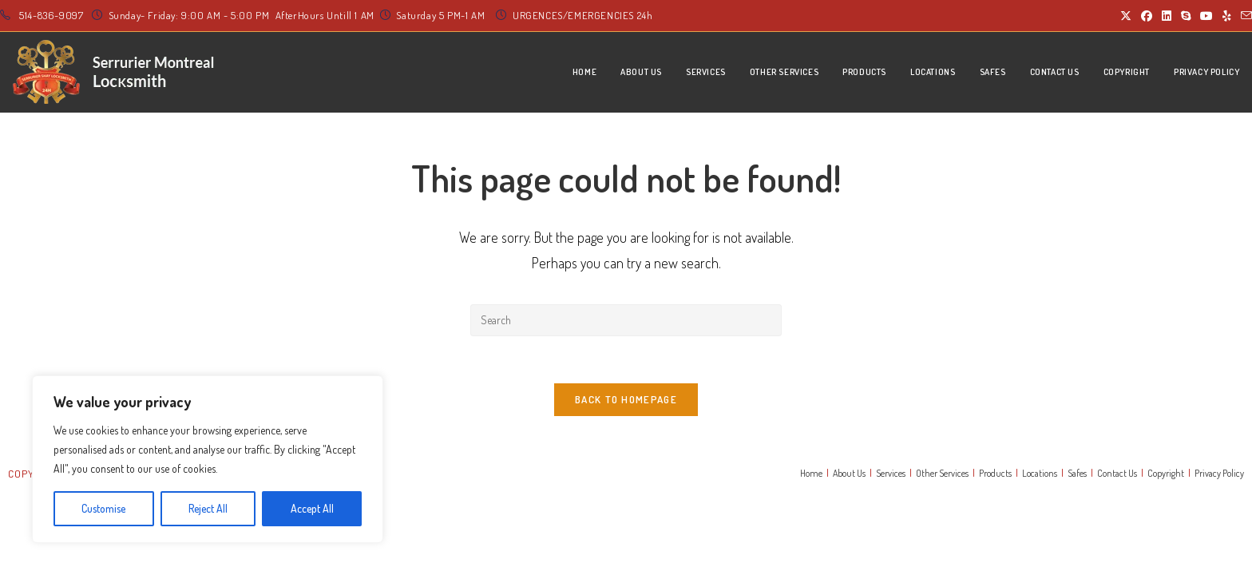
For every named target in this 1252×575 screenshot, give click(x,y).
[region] (207, 459)
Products (995, 475)
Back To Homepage (626, 401)
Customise (103, 508)
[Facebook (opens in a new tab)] (1146, 16)
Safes (1077, 475)
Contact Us (1117, 475)
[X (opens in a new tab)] (1125, 16)
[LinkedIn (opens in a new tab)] (1166, 16)
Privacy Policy (1219, 475)
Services (890, 475)
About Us (849, 475)
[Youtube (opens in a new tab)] (1206, 16)
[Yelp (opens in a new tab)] (1227, 16)
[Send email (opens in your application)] (1244, 16)
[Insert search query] (626, 320)
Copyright (1165, 475)
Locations (1039, 475)
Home (811, 475)
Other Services (942, 475)
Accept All (312, 508)
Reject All (208, 508)
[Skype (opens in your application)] (1185, 16)
